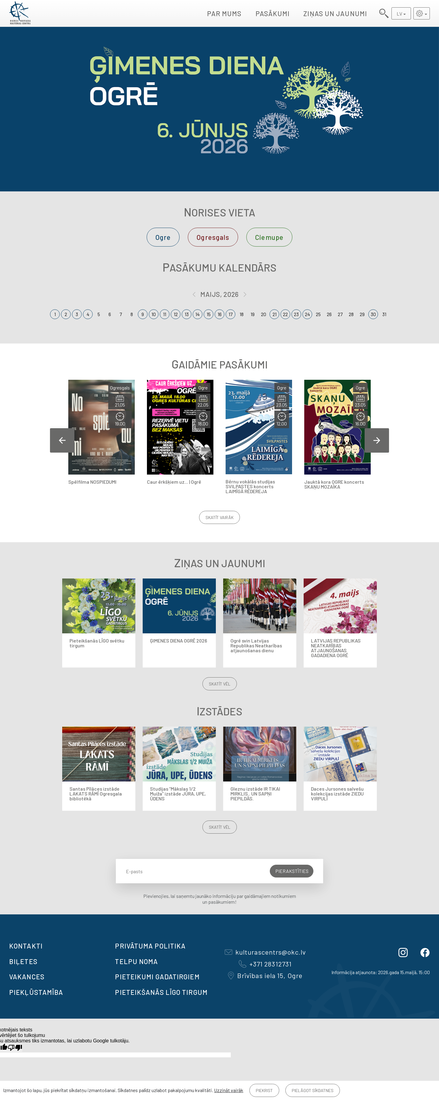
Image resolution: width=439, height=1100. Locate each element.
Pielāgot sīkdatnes (313, 1090)
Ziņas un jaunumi (335, 13)
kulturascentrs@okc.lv (265, 952)
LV (399, 13)
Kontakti (26, 946)
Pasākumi (272, 13)
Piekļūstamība (36, 992)
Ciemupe (269, 237)
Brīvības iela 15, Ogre (265, 975)
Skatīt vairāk (219, 517)
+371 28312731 (265, 964)
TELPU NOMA (136, 961)
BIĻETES (23, 961)
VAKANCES (27, 977)
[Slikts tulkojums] (15, 1048)
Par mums (224, 13)
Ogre (163, 237)
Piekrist (264, 1090)
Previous (62, 440)
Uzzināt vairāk (228, 1090)
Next (377, 440)
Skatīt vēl (219, 683)
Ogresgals (213, 237)
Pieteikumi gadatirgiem (157, 977)
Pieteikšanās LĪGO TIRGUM (161, 992)
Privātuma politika (150, 946)
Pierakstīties (292, 871)
